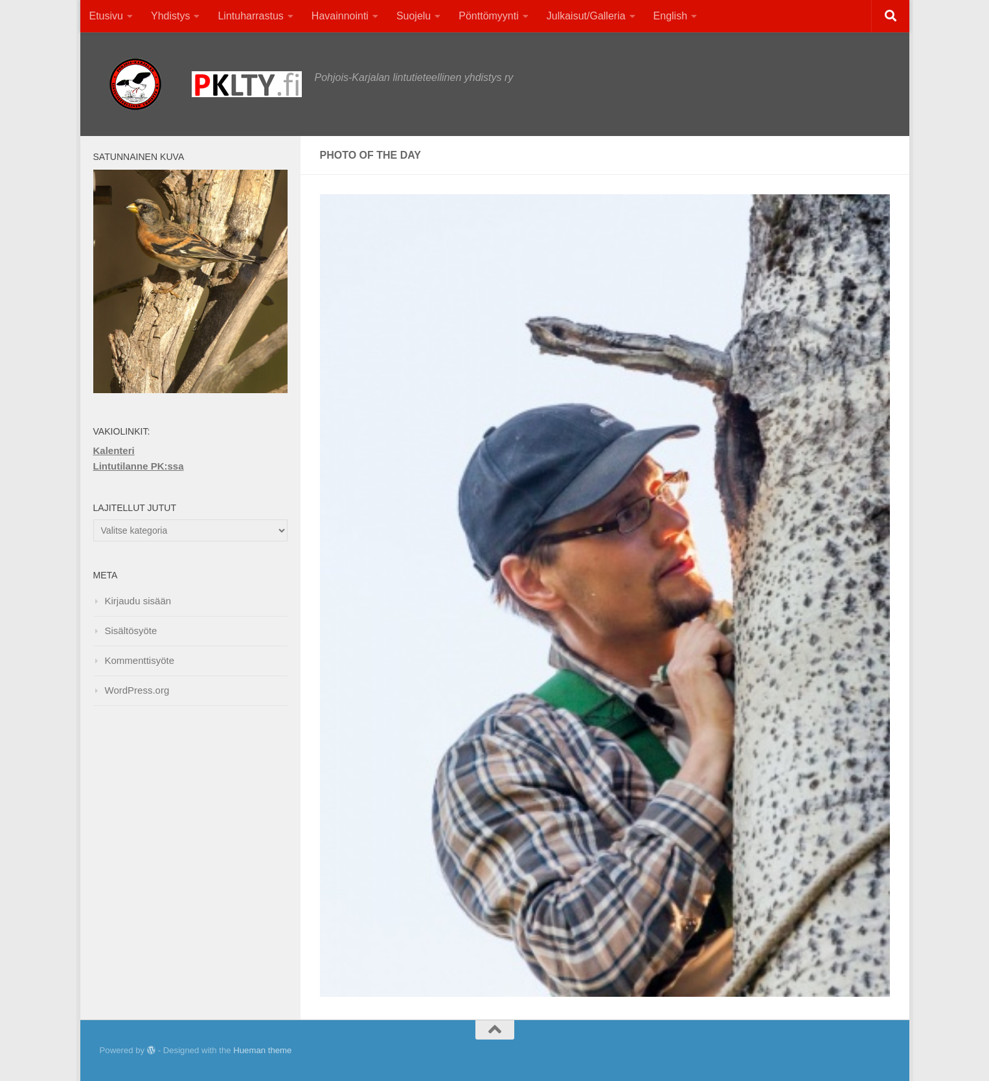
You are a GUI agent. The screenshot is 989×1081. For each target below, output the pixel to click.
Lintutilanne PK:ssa (138, 466)
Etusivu (106, 15)
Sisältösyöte (131, 630)
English (670, 15)
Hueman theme (262, 1050)
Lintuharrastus (250, 15)
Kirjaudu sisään (138, 600)
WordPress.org (137, 690)
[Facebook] (857, 1051)
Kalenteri (114, 450)
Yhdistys (170, 15)
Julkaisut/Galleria (586, 15)
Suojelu (413, 15)
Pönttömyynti (488, 15)
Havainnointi (340, 15)
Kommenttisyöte (140, 660)
